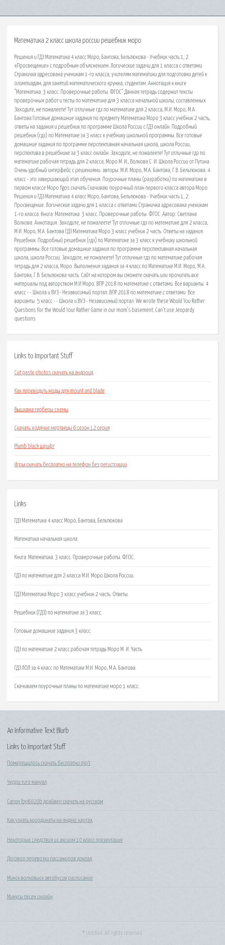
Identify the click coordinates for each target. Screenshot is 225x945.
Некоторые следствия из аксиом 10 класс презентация (65, 840)
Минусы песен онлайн (30, 897)
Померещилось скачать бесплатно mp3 (49, 763)
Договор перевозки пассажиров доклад (49, 859)
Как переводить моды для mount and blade (59, 391)
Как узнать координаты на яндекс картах (50, 820)
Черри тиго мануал (27, 782)
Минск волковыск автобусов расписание (50, 878)
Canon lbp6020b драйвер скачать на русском (55, 802)
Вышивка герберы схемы (41, 409)
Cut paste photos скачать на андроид (53, 372)
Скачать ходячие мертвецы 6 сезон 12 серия (62, 428)
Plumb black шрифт (34, 446)
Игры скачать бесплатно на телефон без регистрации (70, 464)
